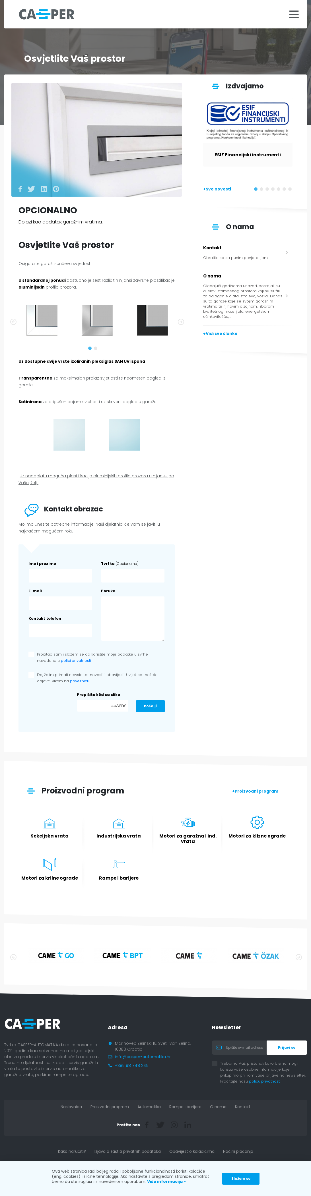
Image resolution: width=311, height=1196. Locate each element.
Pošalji (150, 706)
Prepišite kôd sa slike (98, 694)
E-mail (35, 591)
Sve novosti (218, 189)
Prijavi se (286, 1047)
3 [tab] (268, 190)
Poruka (108, 591)
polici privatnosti (76, 660)
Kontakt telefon (44, 618)
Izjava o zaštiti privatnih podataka (127, 1151)
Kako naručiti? (72, 1151)
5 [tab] (280, 190)
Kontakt (242, 1107)
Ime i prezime (42, 563)
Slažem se (240, 1178)
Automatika (149, 1107)
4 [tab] (274, 190)
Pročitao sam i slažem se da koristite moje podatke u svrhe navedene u (92, 657)
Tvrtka (120, 563)
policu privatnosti (269, 1081)
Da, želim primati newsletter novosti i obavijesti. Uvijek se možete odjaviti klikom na (97, 678)
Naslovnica (71, 1107)
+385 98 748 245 (132, 1065)
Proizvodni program (256, 791)
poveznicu (79, 681)
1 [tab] (91, 349)
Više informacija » (166, 1181)
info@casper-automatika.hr (143, 1057)
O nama (218, 1107)
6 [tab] (285, 190)
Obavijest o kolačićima (192, 1151)
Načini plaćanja (238, 1151)
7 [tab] (291, 190)
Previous (13, 321)
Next (180, 321)
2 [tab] (97, 349)
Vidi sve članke (222, 333)
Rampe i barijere (185, 1107)
